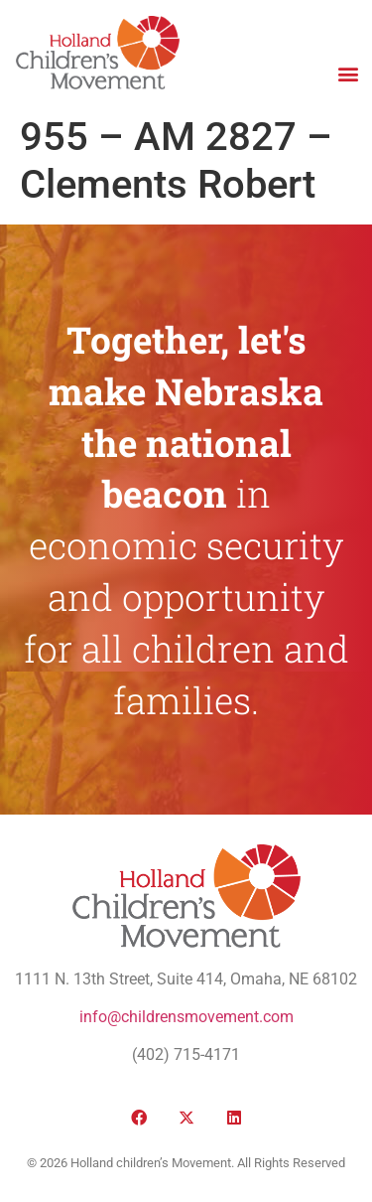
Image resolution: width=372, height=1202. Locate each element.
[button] (347, 73)
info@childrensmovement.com (186, 1016)
